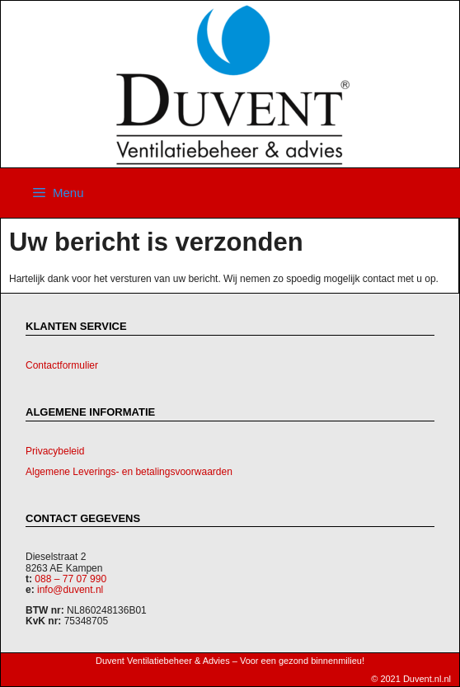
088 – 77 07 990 (70, 579)
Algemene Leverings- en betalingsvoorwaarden (129, 472)
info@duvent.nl (70, 589)
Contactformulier (62, 365)
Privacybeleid (55, 451)
